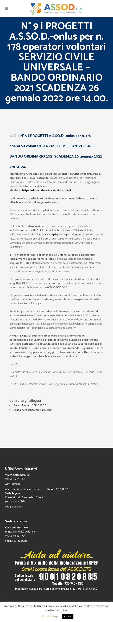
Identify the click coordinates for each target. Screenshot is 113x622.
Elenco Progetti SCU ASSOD (29, 405)
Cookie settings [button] (50, 616)
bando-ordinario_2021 (40, 410)
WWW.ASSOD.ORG (56, 287)
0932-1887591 (12, 484)
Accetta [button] (67, 616)
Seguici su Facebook (16, 541)
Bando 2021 (20, 410)
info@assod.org (13, 507)
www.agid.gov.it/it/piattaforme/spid (64, 234)
